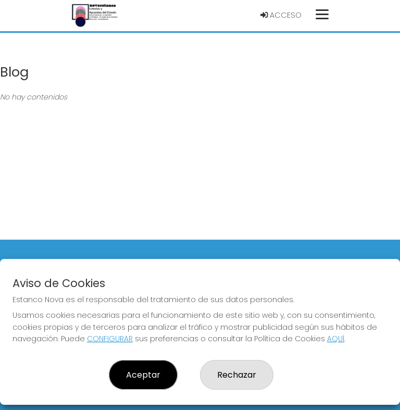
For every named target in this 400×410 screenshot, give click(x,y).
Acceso (281, 15)
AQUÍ (335, 338)
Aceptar (143, 375)
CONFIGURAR (110, 338)
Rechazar (236, 375)
